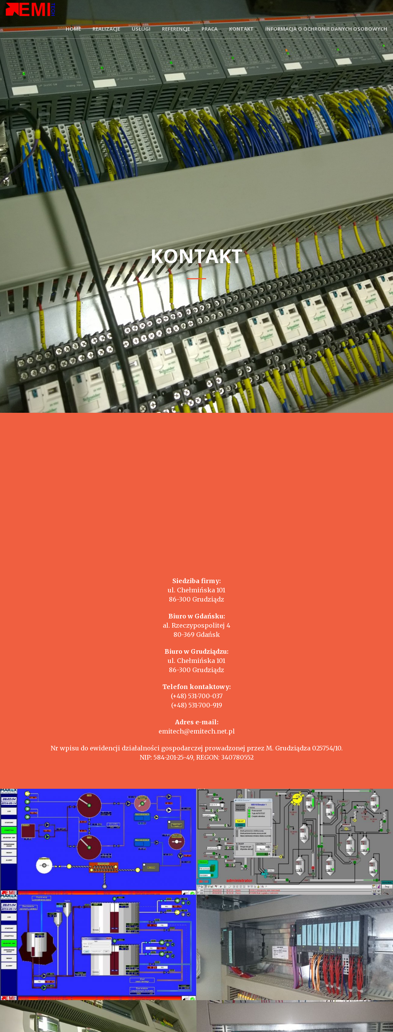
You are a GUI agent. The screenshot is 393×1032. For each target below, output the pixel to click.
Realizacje (106, 28)
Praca (209, 28)
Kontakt (241, 28)
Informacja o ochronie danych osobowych (326, 28)
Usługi (141, 28)
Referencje (176, 28)
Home (73, 28)
